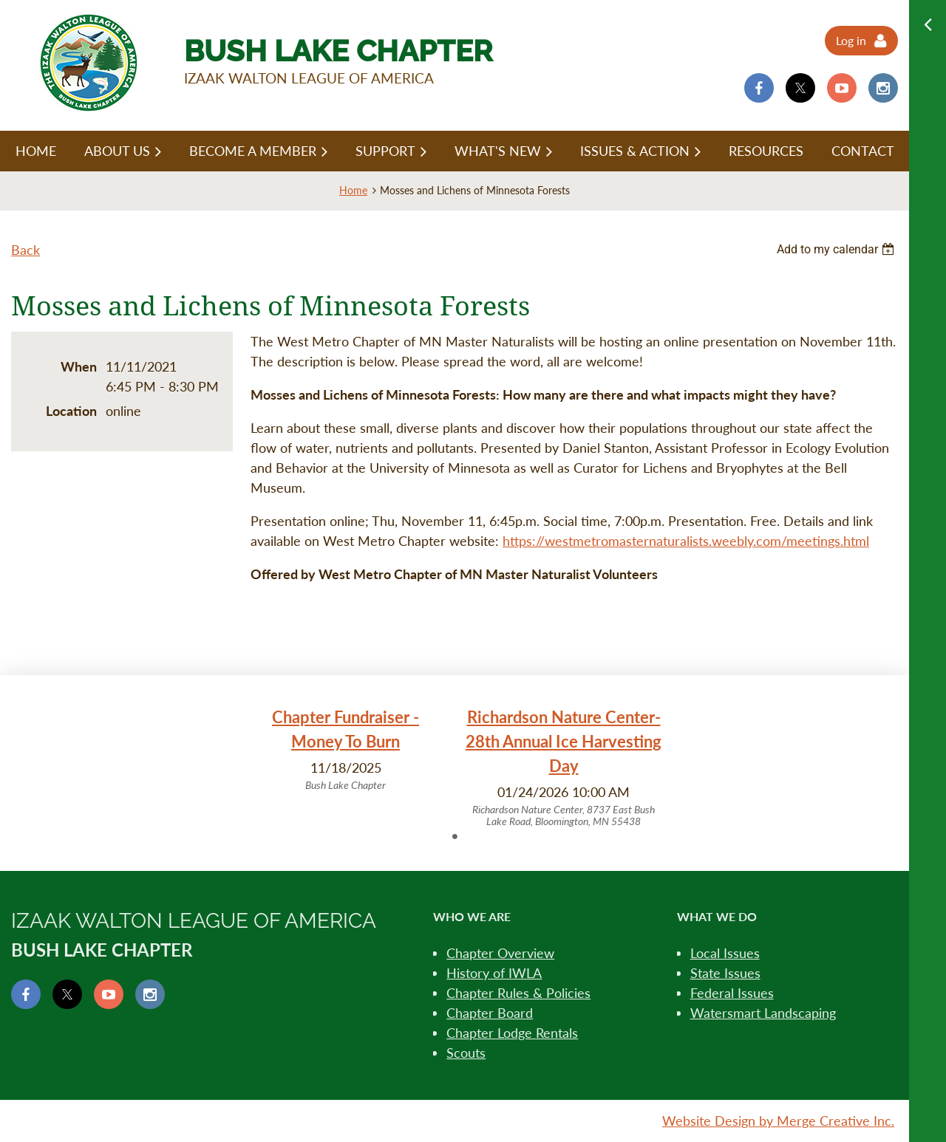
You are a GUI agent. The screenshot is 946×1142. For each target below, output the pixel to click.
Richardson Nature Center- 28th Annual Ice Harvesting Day (563, 741)
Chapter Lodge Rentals (512, 1033)
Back (25, 250)
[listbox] (837, 249)
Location (71, 411)
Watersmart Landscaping (763, 1013)
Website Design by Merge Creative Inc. (778, 1120)
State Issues (725, 973)
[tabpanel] (345, 749)
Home (353, 190)
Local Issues (725, 953)
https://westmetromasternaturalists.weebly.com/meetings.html (686, 541)
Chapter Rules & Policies (518, 993)
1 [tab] (454, 836)
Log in (851, 40)
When (79, 366)
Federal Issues (732, 993)
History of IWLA (494, 973)
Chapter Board (489, 1013)
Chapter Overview (500, 953)
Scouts (466, 1052)
